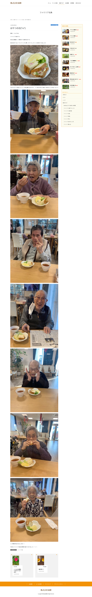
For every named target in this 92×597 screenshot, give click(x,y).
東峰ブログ (65, 102)
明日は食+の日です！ (75, 79)
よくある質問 (38, 584)
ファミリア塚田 (67, 116)
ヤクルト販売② (74, 29)
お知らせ (64, 94)
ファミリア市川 (67, 119)
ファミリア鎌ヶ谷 (67, 124)
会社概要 (30, 584)
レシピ (64, 100)
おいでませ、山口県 (75, 66)
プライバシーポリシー (58, 584)
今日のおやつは (73, 48)
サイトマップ (48, 584)
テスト (64, 97)
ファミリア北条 (54, 25)
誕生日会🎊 (73, 73)
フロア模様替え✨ (75, 60)
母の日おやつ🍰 (73, 42)
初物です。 (73, 54)
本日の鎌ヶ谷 (74, 85)
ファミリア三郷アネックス (69, 108)
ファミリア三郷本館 (68, 111)
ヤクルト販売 (74, 36)
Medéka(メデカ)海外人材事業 (70, 105)
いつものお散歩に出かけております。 (17, 571)
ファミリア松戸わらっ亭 (69, 121)
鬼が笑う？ (41, 569)
